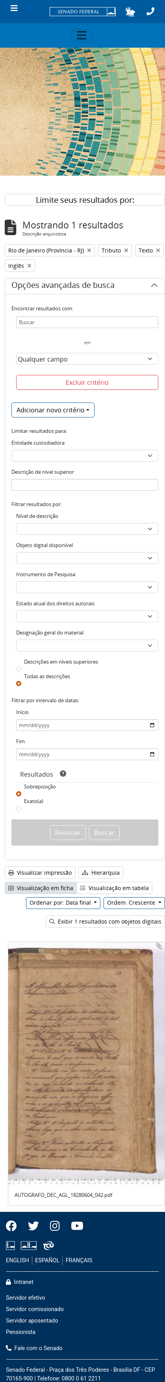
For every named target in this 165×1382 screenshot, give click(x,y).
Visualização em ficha (40, 888)
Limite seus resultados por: (85, 200)
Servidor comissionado (35, 1309)
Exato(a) (33, 801)
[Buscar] (87, 322)
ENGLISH (17, 1260)
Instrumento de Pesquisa (45, 574)
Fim (20, 741)
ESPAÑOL (47, 1260)
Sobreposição (40, 786)
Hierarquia (101, 872)
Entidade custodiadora (38, 442)
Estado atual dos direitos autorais (55, 603)
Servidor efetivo (25, 1298)
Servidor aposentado (32, 1320)
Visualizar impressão (40, 872)
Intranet (19, 1282)
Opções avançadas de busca (63, 286)
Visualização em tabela (114, 888)
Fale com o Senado (34, 1348)
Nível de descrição (37, 515)
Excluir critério (87, 382)
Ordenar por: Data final (61, 902)
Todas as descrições (47, 676)
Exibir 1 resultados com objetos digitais (105, 921)
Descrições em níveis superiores (61, 661)
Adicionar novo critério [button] (51, 410)
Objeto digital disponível (44, 545)
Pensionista (20, 1332)
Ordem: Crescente (132, 902)
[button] (130, 12)
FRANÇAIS (79, 1260)
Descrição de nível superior (42, 471)
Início (22, 712)
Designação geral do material (49, 632)
